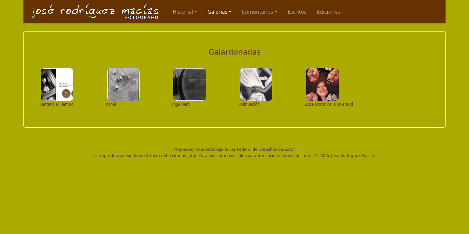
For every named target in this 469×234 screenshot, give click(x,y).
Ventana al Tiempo (56, 104)
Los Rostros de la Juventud (329, 104)
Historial (183, 11)
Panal (111, 104)
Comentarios (257, 11)
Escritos (297, 11)
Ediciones (328, 11)
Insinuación (249, 104)
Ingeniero (181, 104)
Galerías (217, 11)
